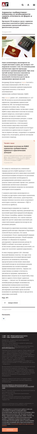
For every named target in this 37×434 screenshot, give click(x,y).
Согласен (10, 429)
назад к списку (11, 303)
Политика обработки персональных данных (15, 385)
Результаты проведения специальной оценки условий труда (18, 387)
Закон (24, 82)
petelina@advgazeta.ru (8, 347)
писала (7, 98)
